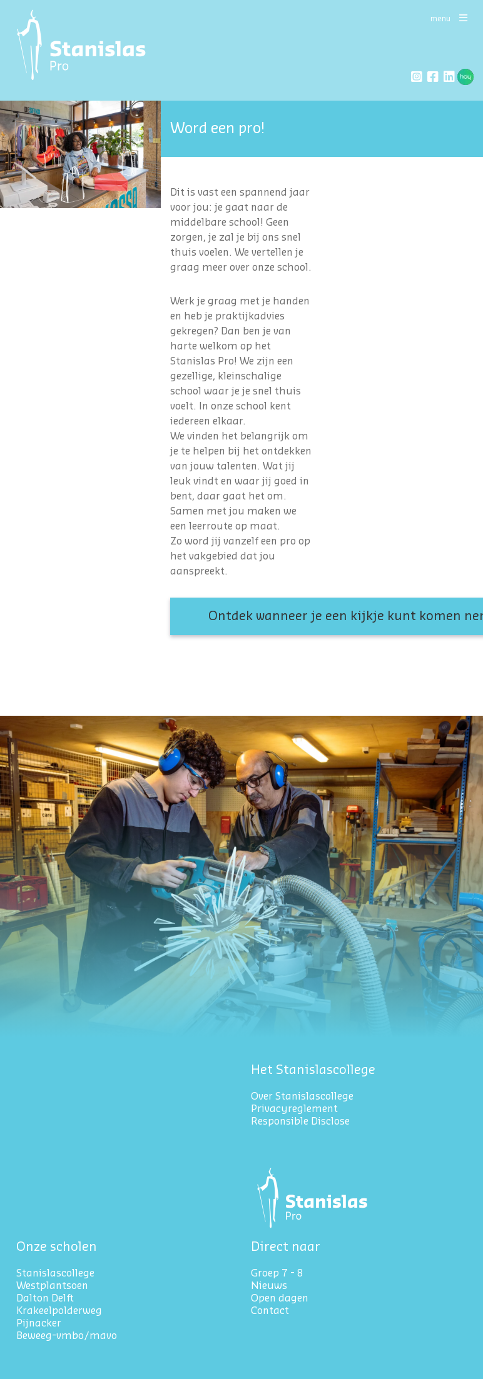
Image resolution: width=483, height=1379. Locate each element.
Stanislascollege (55, 1273)
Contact (270, 1311)
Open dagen (279, 1298)
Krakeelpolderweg (59, 1311)
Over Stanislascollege (302, 1096)
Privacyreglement (295, 1109)
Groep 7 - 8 (277, 1273)
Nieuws (269, 1286)
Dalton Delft (45, 1298)
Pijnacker (38, 1323)
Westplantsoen (52, 1286)
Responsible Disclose (300, 1121)
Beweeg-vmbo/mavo (66, 1336)
